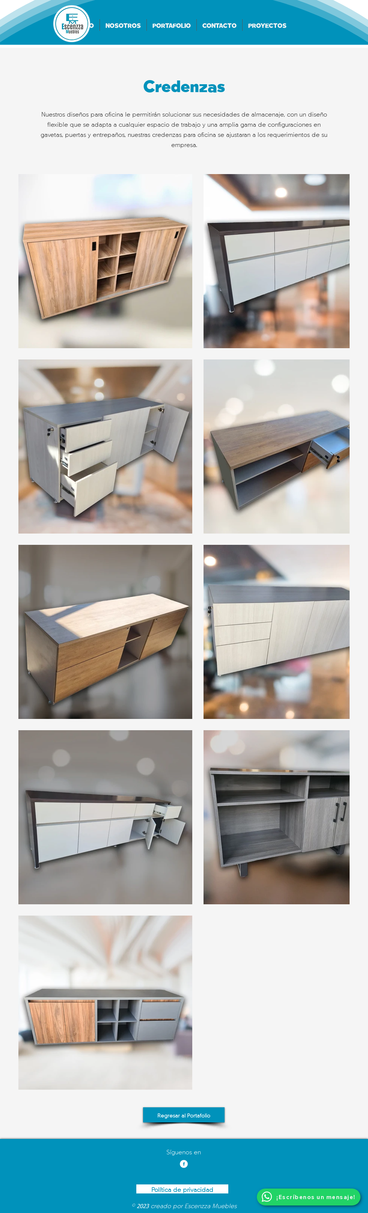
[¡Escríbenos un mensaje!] (308, 1197)
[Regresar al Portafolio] (184, 1114)
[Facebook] (183, 1164)
